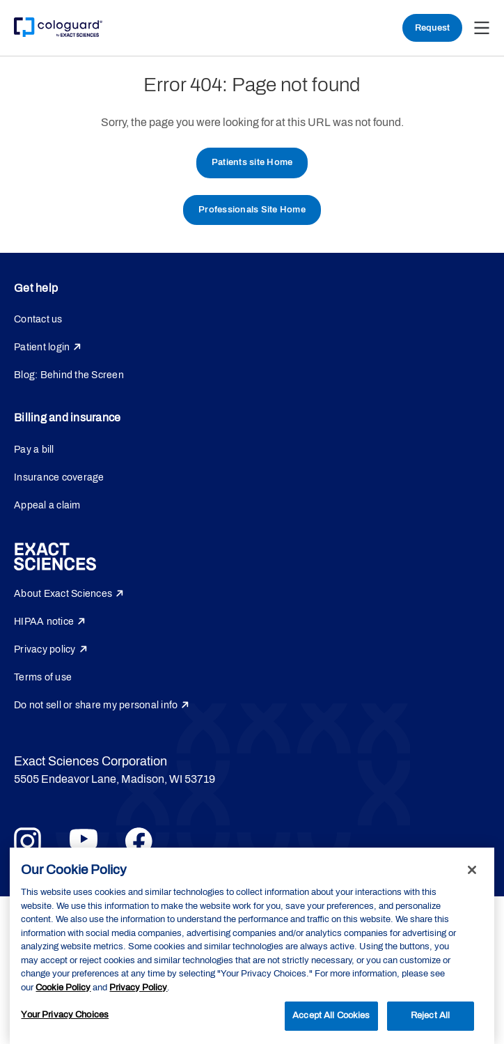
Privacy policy (45, 649)
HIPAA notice (44, 621)
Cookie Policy (63, 987)
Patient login (42, 347)
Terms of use (43, 677)
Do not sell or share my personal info (96, 705)
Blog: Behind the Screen (69, 375)
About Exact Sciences (63, 594)
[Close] (472, 870)
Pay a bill (34, 449)
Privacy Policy (138, 987)
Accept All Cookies (331, 1015)
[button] (481, 28)
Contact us (38, 319)
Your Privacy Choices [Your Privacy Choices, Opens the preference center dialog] (65, 1015)
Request (432, 28)
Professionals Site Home (252, 210)
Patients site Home (252, 162)
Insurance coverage (59, 477)
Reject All (430, 1015)
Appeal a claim (47, 505)
